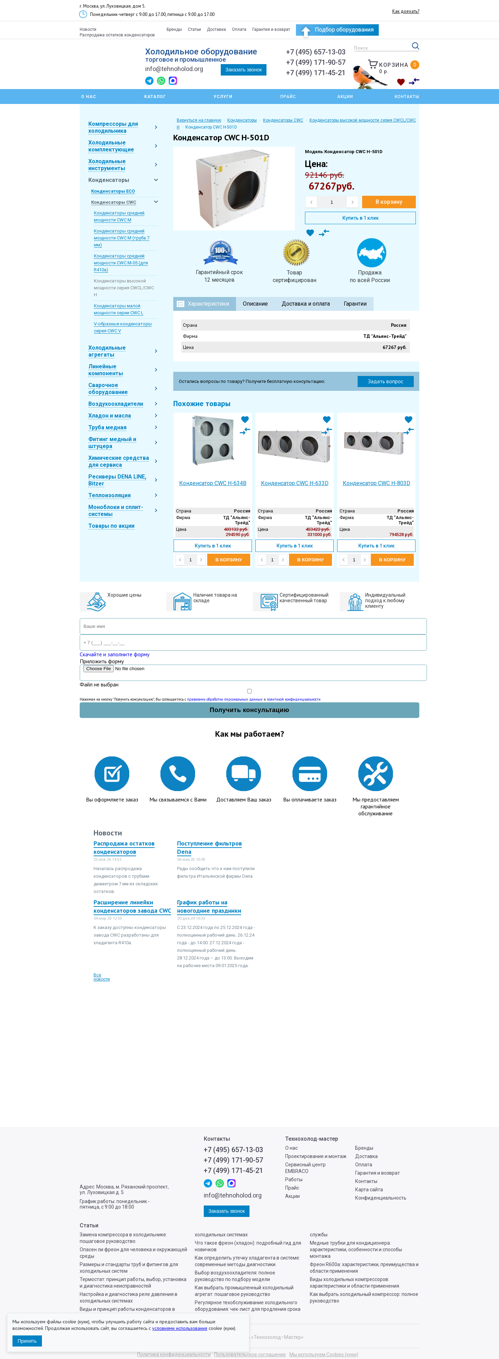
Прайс (288, 96)
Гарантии (355, 303)
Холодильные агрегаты (107, 351)
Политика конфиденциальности (174, 1354)
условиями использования (179, 1328)
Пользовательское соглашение (250, 1354)
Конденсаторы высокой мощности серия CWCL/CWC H (124, 287)
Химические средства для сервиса (118, 461)
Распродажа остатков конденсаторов (117, 35)
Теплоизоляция (109, 495)
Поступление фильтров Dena (209, 847)
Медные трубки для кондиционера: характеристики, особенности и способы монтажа (356, 1249)
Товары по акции (111, 526)
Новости (88, 29)
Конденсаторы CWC (113, 202)
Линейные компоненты (105, 370)
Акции (345, 96)
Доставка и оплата (306, 303)
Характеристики (208, 303)
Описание (255, 303)
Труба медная (107, 427)
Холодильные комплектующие (111, 146)
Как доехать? (405, 11)
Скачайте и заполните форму (114, 654)
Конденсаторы (108, 180)
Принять (27, 1341)
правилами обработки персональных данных (225, 699)
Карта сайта (369, 1189)
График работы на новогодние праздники (209, 906)
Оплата (239, 29)
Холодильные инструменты (107, 165)
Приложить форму (102, 661)
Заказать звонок (244, 69)
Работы (294, 1179)
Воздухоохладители (115, 404)
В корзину (389, 202)
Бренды (174, 29)
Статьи (194, 29)
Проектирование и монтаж (316, 1156)
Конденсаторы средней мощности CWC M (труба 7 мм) (121, 237)
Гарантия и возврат (271, 29)
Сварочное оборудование (108, 388)
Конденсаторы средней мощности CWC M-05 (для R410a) (121, 262)
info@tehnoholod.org (174, 68)
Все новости (102, 977)
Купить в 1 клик (360, 218)
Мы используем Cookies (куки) (323, 1354)
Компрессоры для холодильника (113, 127)
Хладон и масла (109, 415)
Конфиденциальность (380, 1198)
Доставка (216, 29)
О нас (291, 1148)
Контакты (407, 96)
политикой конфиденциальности (294, 699)
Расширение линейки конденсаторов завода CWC (132, 906)
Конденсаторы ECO (113, 191)
